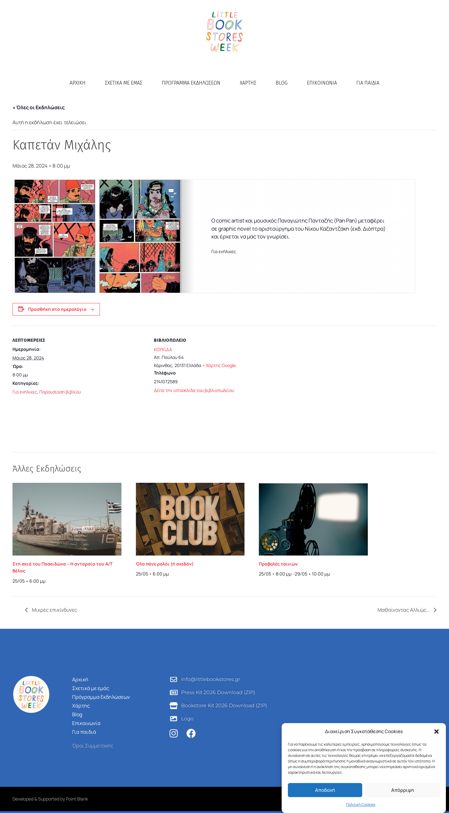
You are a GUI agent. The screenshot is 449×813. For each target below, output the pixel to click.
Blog (282, 83)
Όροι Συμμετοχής (92, 745)
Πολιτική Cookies (360, 804)
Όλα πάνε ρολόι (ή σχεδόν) (165, 564)
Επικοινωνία (322, 83)
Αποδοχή (325, 790)
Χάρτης (248, 83)
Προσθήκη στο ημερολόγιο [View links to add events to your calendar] (57, 309)
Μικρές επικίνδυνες (54, 609)
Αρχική (78, 83)
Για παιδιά (367, 83)
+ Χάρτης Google (219, 365)
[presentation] (66, 519)
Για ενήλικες (24, 392)
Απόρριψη (402, 790)
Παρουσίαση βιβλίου (60, 392)
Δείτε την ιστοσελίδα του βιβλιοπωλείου (194, 390)
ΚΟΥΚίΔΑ (163, 349)
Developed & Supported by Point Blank (50, 799)
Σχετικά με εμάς (123, 83)
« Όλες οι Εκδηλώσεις (38, 107)
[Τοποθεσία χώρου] (362, 380)
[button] (436, 731)
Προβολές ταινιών (278, 564)
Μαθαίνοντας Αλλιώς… (404, 609)
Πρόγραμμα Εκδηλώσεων (191, 83)
